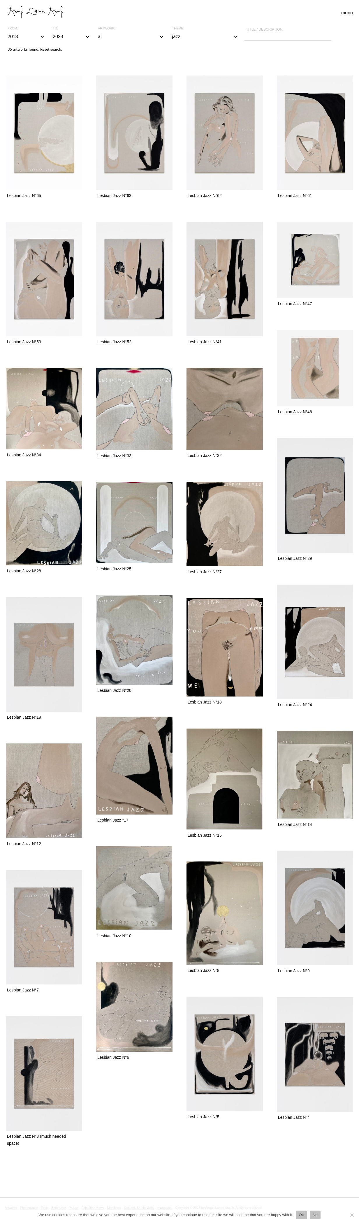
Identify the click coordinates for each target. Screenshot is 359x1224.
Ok (301, 1215)
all (131, 36)
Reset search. (51, 49)
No (315, 1215)
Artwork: (106, 28)
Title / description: (265, 29)
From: (13, 28)
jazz (205, 36)
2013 (27, 36)
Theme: (178, 28)
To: (55, 28)
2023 (72, 36)
